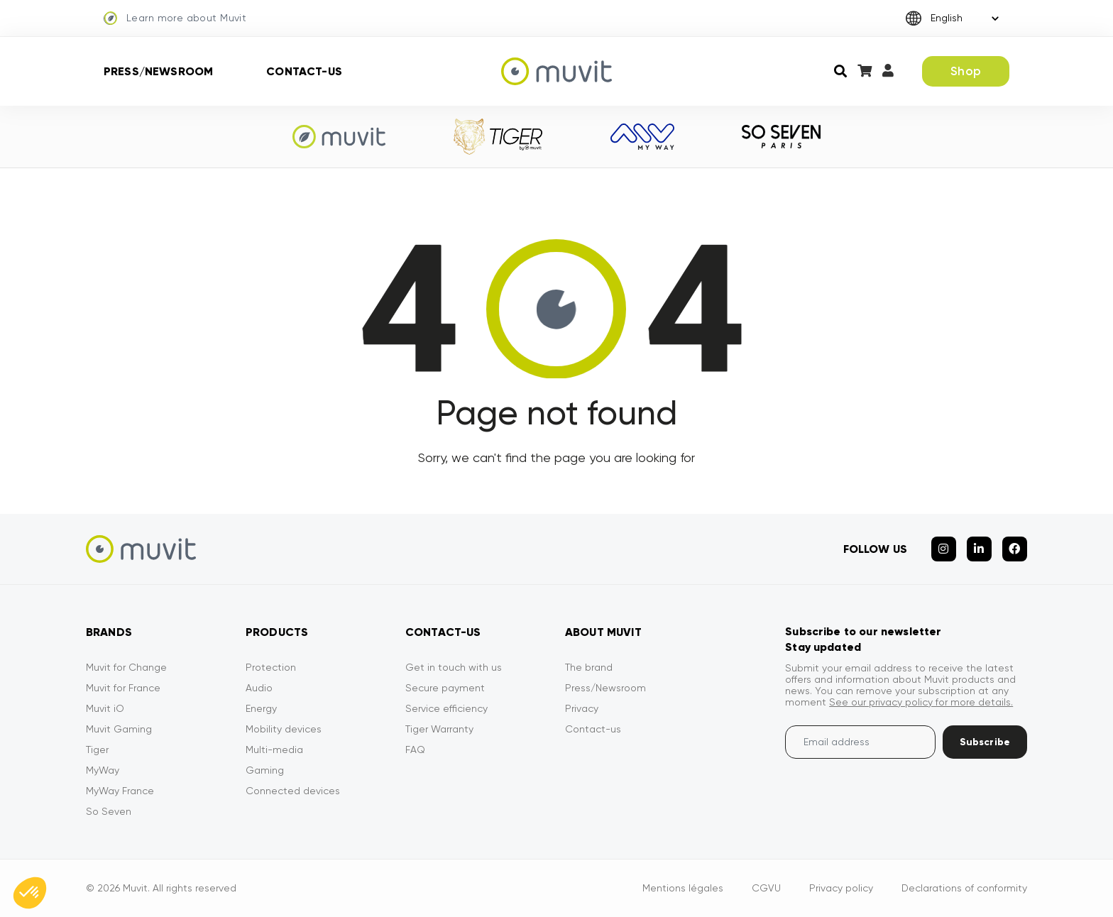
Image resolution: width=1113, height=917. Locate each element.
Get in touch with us (453, 667)
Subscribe (985, 742)
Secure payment (445, 687)
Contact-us (304, 71)
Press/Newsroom (158, 71)
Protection (271, 667)
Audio (259, 687)
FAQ (415, 749)
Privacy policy (841, 888)
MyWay (102, 770)
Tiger (97, 749)
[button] (30, 893)
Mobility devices (284, 729)
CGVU (766, 888)
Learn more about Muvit (175, 18)
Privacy (581, 708)
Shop (965, 71)
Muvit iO (105, 708)
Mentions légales (682, 888)
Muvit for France (123, 687)
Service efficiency (446, 708)
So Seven (108, 811)
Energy (261, 708)
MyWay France (120, 790)
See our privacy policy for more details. (921, 702)
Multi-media (274, 749)
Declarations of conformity (964, 888)
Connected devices (293, 790)
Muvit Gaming (119, 729)
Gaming (265, 770)
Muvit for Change (126, 667)
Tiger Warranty (439, 729)
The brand (589, 667)
